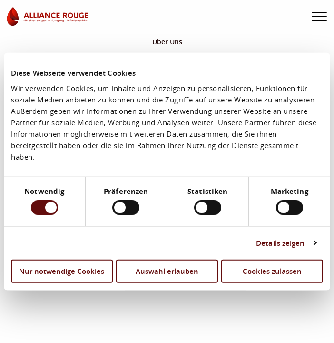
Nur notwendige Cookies (61, 270)
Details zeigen (280, 243)
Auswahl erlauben (167, 270)
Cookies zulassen (272, 270)
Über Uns (167, 41)
